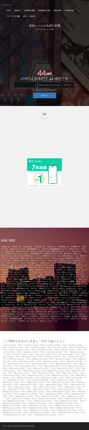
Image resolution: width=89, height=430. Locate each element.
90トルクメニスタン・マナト (67, 359)
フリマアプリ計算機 (13, 16)
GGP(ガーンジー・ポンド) (44, 270)
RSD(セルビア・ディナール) (63, 300)
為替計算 (18, 10)
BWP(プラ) (70, 258)
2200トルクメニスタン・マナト (51, 387)
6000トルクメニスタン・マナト (65, 391)
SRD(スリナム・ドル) (41, 307)
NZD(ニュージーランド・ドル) (46, 295)
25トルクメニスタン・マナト (34, 352)
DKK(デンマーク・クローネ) (46, 265)
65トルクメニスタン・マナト (33, 357)
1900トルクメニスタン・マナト (57, 384)
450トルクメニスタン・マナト (59, 371)
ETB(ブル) (61, 267)
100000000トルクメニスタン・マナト (18, 415)
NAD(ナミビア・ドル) (38, 293)
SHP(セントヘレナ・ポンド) (77, 305)
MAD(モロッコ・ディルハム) (47, 286)
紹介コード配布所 (29, 16)
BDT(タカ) (67, 254)
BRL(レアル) (14, 258)
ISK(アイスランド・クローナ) (48, 277)
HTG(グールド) (6, 274)
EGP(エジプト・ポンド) (35, 267)
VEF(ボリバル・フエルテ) (10, 316)
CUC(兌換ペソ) (32, 263)
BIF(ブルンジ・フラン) (33, 256)
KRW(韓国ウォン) (33, 249)
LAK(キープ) (11, 284)
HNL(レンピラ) (67, 272)
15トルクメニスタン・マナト (71, 350)
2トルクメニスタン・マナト (35, 345)
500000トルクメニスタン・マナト (15, 412)
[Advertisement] (44, 49)
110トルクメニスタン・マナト (54, 361)
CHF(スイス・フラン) (17, 249)
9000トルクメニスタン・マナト (58, 394)
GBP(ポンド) (51, 247)
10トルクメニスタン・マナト (48, 350)
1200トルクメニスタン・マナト (44, 380)
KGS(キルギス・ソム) (69, 279)
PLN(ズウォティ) (75, 298)
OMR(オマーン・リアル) (68, 295)
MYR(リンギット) (7, 293)
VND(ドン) (25, 316)
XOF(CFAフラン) (30, 319)
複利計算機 (57, 10)
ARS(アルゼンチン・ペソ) (60, 251)
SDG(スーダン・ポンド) (13, 305)
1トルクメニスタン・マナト (13, 345)
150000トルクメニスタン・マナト (69, 408)
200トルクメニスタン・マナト (21, 368)
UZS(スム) (82, 314)
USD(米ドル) (5, 247)
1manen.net (7, 4)
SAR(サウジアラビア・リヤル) (38, 302)
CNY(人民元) (27, 247)
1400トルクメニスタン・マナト (14, 382)
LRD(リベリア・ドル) (64, 284)
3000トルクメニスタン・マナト (19, 389)
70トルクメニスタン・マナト (56, 357)
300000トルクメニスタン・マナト (70, 410)
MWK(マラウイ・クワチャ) (57, 291)
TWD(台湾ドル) (39, 247)
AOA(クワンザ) (44, 251)
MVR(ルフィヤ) (40, 291)
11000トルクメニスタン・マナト (28, 396)
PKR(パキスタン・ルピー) (58, 298)
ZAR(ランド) (74, 319)
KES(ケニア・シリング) (51, 279)
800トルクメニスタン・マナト (63, 375)
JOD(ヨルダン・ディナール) (23, 279)
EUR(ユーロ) (16, 247)
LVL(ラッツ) (11, 286)
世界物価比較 (69, 10)
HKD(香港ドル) (63, 247)
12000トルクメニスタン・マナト (54, 396)
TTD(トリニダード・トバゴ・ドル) (74, 312)
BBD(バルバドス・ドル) (53, 254)
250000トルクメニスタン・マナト (43, 410)
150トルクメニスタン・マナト (67, 364)
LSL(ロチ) (77, 284)
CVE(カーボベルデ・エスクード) (69, 263)
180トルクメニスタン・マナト (56, 366)
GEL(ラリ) (29, 270)
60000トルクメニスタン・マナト (15, 405)
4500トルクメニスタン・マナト (14, 391)
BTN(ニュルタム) (58, 258)
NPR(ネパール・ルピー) (24, 295)
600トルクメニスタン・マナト (49, 373)
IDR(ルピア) (32, 274)
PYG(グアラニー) (7, 300)
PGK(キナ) (24, 298)
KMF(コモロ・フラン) (10, 281)
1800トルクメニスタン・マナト (32, 384)
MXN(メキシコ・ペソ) (77, 291)
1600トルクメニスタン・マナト (64, 382)
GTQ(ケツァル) (36, 272)
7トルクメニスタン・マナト (64, 347)
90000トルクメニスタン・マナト (15, 408)
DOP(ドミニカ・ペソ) (65, 265)
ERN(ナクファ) (51, 267)
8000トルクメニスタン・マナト (32, 394)
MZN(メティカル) (21, 293)
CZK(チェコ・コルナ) (9, 265)
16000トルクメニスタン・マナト (51, 398)
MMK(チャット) (44, 288)
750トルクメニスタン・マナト (39, 375)
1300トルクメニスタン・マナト (69, 380)
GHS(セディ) (60, 270)
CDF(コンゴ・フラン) (38, 260)
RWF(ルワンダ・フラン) (17, 302)
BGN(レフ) (77, 254)
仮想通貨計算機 (29, 10)
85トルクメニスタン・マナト (43, 359)
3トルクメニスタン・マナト (57, 345)
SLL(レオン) (6, 307)
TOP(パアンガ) (40, 312)
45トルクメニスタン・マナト (46, 354)
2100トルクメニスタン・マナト (26, 387)
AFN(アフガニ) (74, 249)
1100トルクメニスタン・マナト (19, 380)
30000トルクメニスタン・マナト (46, 401)
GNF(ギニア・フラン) (22, 272)
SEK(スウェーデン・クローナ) (35, 305)
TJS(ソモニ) (64, 309)
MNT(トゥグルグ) (58, 288)
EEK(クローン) (20, 267)
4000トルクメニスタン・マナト (70, 389)
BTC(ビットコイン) (43, 258)
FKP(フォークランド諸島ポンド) (12, 270)
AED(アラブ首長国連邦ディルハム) (54, 249)
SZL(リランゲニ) (41, 309)
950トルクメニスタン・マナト (53, 378)
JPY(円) (38, 279)
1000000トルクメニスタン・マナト (43, 412)
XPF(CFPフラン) (44, 319)
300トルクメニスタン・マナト (69, 368)
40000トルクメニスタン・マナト (15, 403)
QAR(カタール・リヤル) (23, 300)
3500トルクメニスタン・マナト (45, 389)
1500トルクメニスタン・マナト (39, 382)
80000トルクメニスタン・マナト (68, 405)
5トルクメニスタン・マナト (20, 347)
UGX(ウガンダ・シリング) (48, 314)
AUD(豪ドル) (75, 247)
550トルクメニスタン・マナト (25, 373)
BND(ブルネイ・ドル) (70, 256)
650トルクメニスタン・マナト (74, 373)
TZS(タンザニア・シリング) (12, 314)
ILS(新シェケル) (43, 274)
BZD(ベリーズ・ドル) (21, 260)
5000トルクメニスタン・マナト (39, 391)
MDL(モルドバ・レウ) (68, 286)
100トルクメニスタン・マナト (30, 361)
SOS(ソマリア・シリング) (22, 307)
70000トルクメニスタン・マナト (41, 405)
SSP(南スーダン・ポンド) (60, 307)
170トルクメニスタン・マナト (32, 366)
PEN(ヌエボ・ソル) (12, 298)
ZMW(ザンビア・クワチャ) (28, 321)
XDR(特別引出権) (16, 319)
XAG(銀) (67, 316)
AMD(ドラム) (9, 251)
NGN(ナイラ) (52, 293)
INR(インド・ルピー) (77, 274)
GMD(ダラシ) (7, 272)
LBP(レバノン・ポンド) (25, 284)
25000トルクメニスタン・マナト (20, 401)
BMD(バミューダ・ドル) (52, 256)
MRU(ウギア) (5, 291)
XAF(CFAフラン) (56, 316)
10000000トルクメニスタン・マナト (72, 412)
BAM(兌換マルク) (37, 254)
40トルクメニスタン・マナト (23, 354)
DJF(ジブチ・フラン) (26, 265)
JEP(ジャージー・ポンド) (70, 277)
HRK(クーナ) (78, 272)
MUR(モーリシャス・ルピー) (22, 291)
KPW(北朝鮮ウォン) (27, 281)
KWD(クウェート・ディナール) (47, 281)
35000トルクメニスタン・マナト (72, 401)
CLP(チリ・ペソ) (65, 260)
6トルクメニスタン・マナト (42, 347)
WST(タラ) (44, 316)
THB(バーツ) (53, 309)
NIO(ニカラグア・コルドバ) (69, 293)
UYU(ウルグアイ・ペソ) (68, 314)
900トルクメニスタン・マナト (29, 378)
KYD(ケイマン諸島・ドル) (70, 281)
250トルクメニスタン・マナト (45, 368)
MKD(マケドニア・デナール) (26, 288)
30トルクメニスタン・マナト (58, 352)
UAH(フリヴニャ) (31, 314)
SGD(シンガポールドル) (56, 305)
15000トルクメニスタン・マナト (25, 398)
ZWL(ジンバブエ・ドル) (48, 321)
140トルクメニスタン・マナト (43, 364)
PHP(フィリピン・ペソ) (38, 298)
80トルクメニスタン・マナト (20, 359)
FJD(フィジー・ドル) (74, 267)
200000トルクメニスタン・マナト (15, 410)
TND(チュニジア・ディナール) (22, 312)
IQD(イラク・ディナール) (10, 277)
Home (8, 10)
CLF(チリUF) (52, 260)
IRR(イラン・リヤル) (28, 277)
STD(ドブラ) (75, 307)
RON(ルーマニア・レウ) (43, 300)
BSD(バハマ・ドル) (27, 258)
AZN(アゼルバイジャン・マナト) (17, 254)
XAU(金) (74, 316)
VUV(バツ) (35, 316)
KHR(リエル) (82, 279)
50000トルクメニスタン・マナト (67, 403)
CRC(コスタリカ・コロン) (16, 263)
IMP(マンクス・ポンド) (59, 274)
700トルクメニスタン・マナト (15, 375)
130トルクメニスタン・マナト (19, 364)
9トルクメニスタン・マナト (26, 350)
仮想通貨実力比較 (44, 10)
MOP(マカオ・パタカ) (74, 288)
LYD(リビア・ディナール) (26, 286)
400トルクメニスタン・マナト (35, 371)
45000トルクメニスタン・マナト (41, 403)
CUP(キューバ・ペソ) (48, 263)
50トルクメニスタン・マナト (69, 354)
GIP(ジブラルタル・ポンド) (77, 270)
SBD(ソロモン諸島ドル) (59, 302)
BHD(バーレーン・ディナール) (12, 256)
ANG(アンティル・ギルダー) (26, 251)
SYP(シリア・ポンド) (25, 309)
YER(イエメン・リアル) (59, 319)
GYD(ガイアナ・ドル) (52, 272)
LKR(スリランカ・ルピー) (45, 284)
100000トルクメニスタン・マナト (42, 408)
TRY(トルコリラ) (54, 312)
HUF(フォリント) (20, 274)
